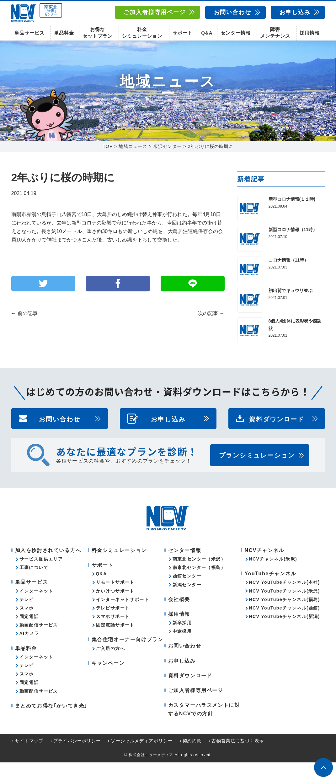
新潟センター (187, 602)
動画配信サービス (38, 642)
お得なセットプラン (98, 31)
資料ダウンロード (276, 436)
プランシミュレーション (257, 472)
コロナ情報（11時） (289, 277)
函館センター (187, 593)
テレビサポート (113, 625)
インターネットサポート (122, 617)
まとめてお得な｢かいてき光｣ (51, 723)
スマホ (26, 625)
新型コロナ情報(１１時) (292, 216)
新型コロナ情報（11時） (293, 247)
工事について (33, 585)
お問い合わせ (232, 12)
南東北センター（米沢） (199, 576)
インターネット (36, 608)
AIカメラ (29, 650)
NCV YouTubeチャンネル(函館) (284, 625)
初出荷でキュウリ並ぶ (290, 308)
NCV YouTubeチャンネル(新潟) (284, 633)
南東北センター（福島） (199, 585)
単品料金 (64, 31)
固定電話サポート (115, 642)
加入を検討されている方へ (48, 568)
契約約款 (192, 758)
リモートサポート (115, 599)
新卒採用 (182, 640)
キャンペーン (108, 680)
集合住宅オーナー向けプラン (127, 657)
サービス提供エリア (41, 576)
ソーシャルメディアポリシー (142, 758)
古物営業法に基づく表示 (237, 758)
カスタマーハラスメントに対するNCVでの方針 (204, 727)
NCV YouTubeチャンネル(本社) (284, 599)
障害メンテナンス (275, 31)
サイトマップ (29, 758)
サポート (183, 31)
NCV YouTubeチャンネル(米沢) (284, 608)
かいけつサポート (115, 608)
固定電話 (29, 633)
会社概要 (179, 617)
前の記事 (24, 330)
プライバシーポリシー (77, 758)
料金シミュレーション (142, 31)
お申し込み (295, 12)
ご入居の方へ (110, 666)
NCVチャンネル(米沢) (273, 576)
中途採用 (182, 648)
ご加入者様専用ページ (155, 12)
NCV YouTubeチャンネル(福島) (284, 617)
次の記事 (211, 330)
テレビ (26, 617)
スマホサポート (113, 633)
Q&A (206, 31)
